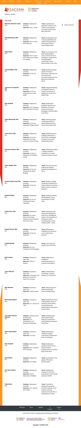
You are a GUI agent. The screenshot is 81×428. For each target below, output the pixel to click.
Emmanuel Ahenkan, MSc (12, 149)
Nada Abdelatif (9, 103)
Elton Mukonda (9, 287)
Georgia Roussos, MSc (11, 229)
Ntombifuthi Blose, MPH (11, 37)
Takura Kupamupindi (10, 331)
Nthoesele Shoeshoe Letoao (13, 23)
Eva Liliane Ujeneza (10, 370)
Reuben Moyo (8, 52)
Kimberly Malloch (9, 195)
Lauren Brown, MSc (10, 133)
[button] (45, 3)
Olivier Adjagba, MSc (10, 165)
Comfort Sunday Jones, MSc (13, 181)
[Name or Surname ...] (68, 25)
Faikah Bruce (8, 384)
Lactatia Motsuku (9, 243)
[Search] (62, 25)
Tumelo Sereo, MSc (10, 211)
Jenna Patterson (9, 271)
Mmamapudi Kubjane (11, 299)
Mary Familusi (9, 257)
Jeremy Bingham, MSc (11, 69)
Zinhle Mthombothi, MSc (11, 119)
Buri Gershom (8, 358)
